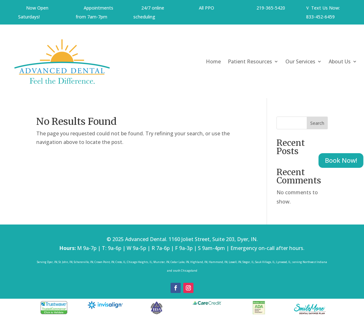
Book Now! (341, 160)
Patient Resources (250, 61)
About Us (340, 61)
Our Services (300, 61)
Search (317, 123)
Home (213, 61)
